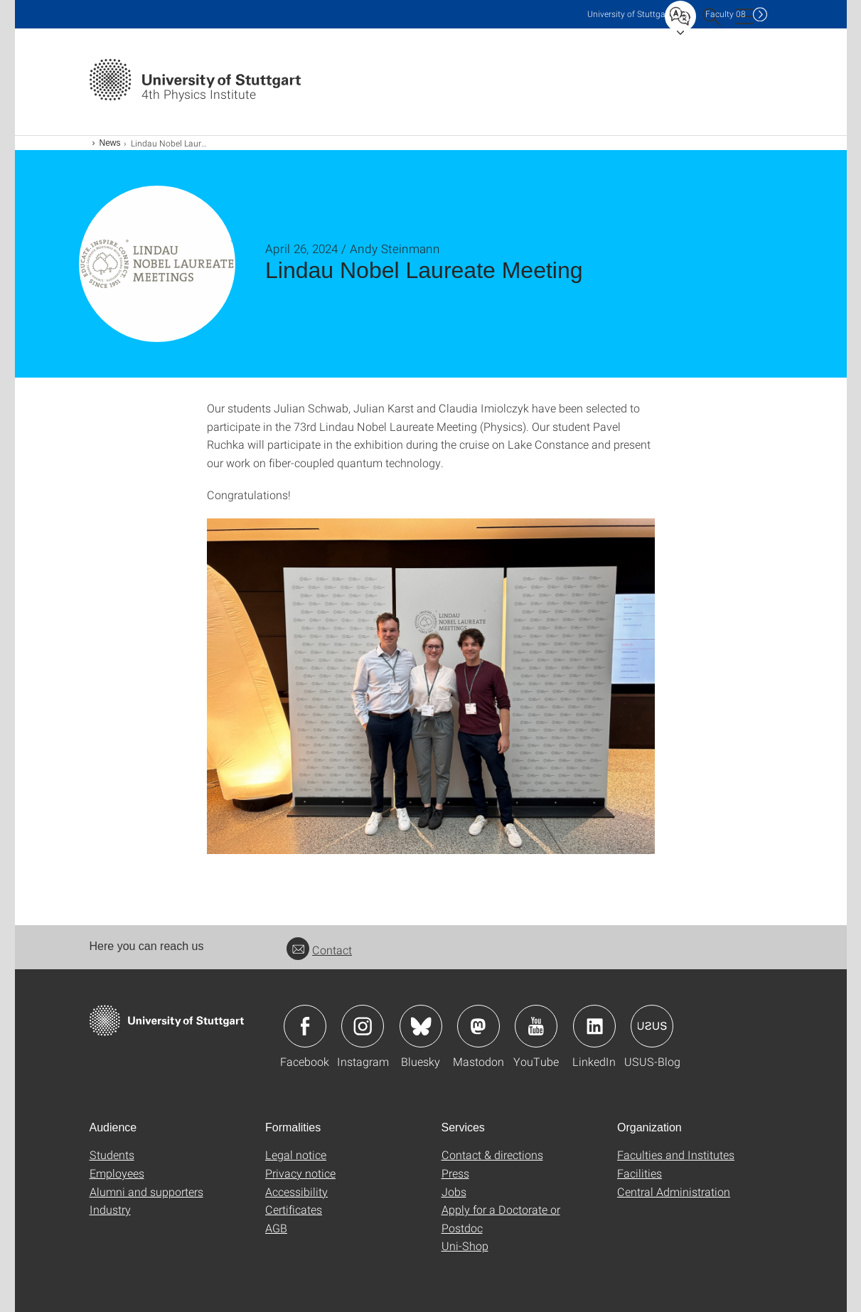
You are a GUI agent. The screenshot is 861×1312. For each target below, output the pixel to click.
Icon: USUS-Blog (652, 1026)
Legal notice (295, 1154)
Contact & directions (492, 1154)
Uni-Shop (465, 1245)
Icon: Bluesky (421, 1026)
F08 (725, 14)
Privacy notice (300, 1173)
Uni (629, 14)
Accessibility (296, 1191)
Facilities (639, 1173)
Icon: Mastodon (478, 1026)
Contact (319, 949)
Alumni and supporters (146, 1191)
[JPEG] (431, 686)
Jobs (454, 1191)
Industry (110, 1209)
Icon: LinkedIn (594, 1026)
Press (455, 1173)
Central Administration (673, 1191)
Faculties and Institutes (675, 1154)
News (110, 143)
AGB (276, 1227)
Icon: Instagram (362, 1026)
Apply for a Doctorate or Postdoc (501, 1218)
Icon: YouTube (536, 1026)
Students (112, 1154)
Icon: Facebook (305, 1026)
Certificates (293, 1209)
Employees (117, 1173)
